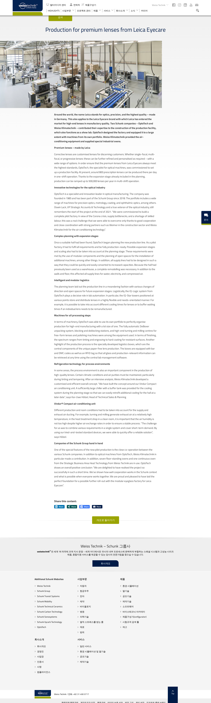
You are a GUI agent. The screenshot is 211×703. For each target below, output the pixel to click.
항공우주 (62, 605)
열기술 (104, 605)
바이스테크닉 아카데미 (112, 626)
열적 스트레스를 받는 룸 (69, 636)
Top (194, 688)
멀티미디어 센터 (56, 5)
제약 (60, 616)
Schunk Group (21, 605)
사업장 (147, 611)
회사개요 (105, 578)
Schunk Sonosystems (25, 631)
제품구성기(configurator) (112, 631)
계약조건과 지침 (109, 698)
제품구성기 (89, 5)
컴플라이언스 (150, 626)
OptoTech (19, 642)
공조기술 (105, 611)
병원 (60, 626)
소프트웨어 (106, 621)
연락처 (75, 5)
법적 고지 (151, 698)
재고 (103, 642)
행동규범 (123, 698)
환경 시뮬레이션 (109, 600)
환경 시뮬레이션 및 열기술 (28, 666)
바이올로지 (63, 621)
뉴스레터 (196, 5)
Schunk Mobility (22, 616)
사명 (146, 621)
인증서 (147, 616)
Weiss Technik (22, 600)
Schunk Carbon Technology (27, 626)
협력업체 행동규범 (91, 698)
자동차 (61, 600)
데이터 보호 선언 (137, 698)
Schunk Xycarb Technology (27, 636)
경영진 (147, 605)
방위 (60, 647)
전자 (60, 611)
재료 (60, 642)
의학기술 (62, 631)
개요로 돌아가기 (105, 535)
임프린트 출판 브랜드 (178, 698)
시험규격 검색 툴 (109, 636)
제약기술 (105, 616)
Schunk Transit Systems (26, 611)
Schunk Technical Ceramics (27, 621)
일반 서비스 (21, 661)
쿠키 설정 (162, 698)
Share (59, 521)
